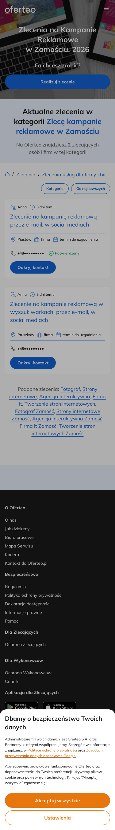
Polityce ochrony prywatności (52, 750)
